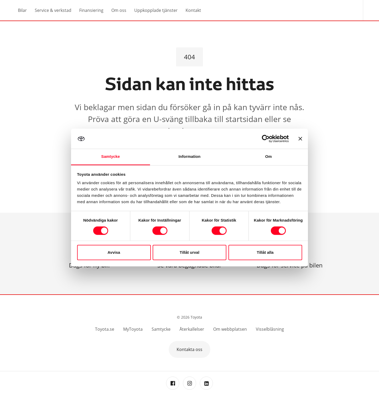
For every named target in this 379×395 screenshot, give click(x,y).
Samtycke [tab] (110, 156)
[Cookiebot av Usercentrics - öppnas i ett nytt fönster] (266, 139)
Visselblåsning (270, 329)
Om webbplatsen (230, 329)
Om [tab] (268, 156)
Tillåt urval (190, 252)
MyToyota (133, 329)
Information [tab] (189, 156)
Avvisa (114, 252)
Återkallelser (191, 329)
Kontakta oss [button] (189, 349)
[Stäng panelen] (300, 138)
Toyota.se (104, 329)
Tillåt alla (265, 252)
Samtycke (161, 329)
